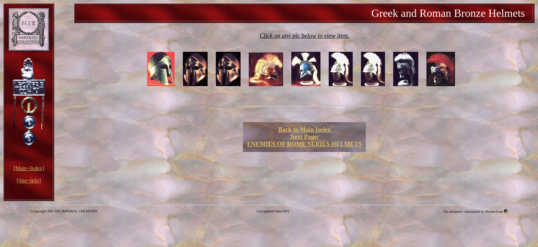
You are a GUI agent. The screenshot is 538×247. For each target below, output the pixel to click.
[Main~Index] (28, 168)
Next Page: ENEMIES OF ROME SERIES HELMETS (304, 140)
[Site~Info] (29, 181)
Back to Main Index (304, 129)
